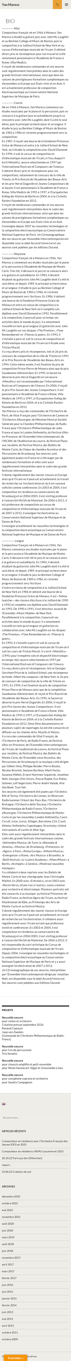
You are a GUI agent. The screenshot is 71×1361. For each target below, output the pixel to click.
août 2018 (8, 1244)
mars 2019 (8, 1237)
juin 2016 (7, 1284)
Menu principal (66, 4)
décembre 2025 (11, 1196)
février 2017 (9, 1278)
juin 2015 (7, 1291)
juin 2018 (7, 1250)
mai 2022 (7, 1210)
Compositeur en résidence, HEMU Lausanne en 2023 (32, 1151)
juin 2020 (7, 1230)
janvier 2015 (9, 1298)
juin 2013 (7, 1312)
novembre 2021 (11, 1216)
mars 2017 (8, 1271)
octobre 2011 (10, 1332)
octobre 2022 (10, 1203)
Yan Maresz (10, 4)
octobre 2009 (10, 1339)
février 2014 (9, 1305)
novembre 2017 (11, 1257)
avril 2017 (8, 1264)
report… (6, 1164)
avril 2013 (8, 1325)
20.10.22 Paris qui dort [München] (22, 1158)
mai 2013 (7, 1318)
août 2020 (8, 1223)
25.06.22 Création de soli (16, 1171)
